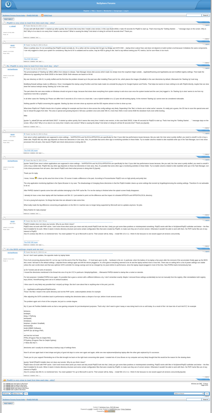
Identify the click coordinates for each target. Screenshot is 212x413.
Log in (126, 11)
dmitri (13, 45)
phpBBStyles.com (114, 409)
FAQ (93, 11)
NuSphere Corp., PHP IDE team (109, 407)
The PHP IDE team (31, 59)
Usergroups (118, 11)
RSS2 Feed (46, 15)
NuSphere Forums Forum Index (14, 15)
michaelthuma (13, 69)
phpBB (90, 409)
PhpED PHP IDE (32, 15)
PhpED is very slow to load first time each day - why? (31, 380)
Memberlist (108, 11)
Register (87, 11)
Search (99, 11)
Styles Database (126, 409)
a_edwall (12, 26)
